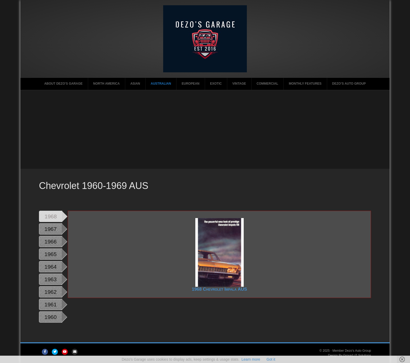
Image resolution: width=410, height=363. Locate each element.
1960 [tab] (50, 317)
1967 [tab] (50, 229)
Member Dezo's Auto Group (351, 351)
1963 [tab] (50, 279)
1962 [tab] (50, 292)
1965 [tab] (50, 254)
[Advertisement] (205, 129)
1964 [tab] (50, 267)
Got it (270, 359)
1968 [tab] (50, 216)
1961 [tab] (50, 304)
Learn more (251, 359)
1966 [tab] (50, 242)
